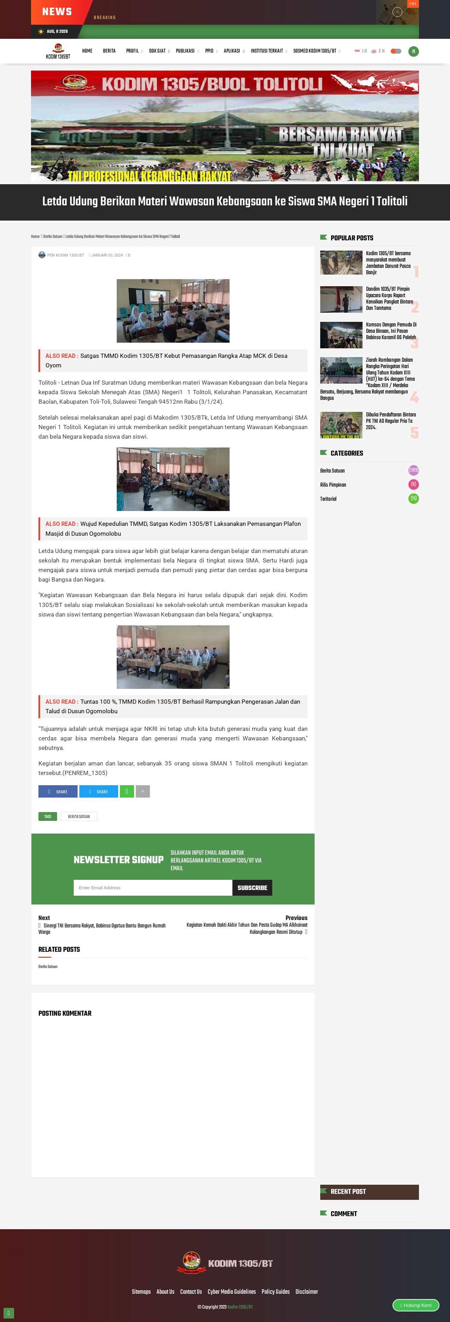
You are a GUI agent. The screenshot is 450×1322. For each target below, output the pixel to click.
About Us (166, 1292)
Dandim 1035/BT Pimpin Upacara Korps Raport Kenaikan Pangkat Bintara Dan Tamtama (389, 299)
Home (87, 51)
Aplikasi (232, 51)
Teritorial (328, 499)
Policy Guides (276, 1292)
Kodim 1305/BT (240, 1307)
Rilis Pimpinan (333, 485)
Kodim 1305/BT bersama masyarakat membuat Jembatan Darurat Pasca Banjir (388, 263)
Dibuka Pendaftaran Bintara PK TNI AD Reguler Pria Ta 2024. (391, 421)
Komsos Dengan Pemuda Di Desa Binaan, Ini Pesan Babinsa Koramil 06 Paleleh (391, 331)
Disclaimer (307, 1292)
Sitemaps (141, 1292)
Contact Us (191, 1292)
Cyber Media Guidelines (232, 1292)
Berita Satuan (79, 817)
